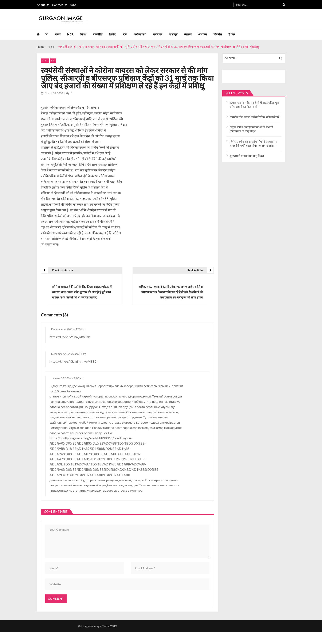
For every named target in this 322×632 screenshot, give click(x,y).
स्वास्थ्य (188, 34)
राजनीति (97, 34)
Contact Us (59, 5)
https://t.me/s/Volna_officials (70, 337)
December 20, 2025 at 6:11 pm (68, 354)
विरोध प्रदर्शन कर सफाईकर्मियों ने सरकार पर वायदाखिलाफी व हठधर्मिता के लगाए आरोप (253, 143)
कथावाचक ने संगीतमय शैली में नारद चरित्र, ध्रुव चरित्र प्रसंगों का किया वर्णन (254, 104)
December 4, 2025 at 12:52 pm (68, 329)
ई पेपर (231, 34)
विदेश (83, 34)
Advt (73, 5)
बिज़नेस (217, 34)
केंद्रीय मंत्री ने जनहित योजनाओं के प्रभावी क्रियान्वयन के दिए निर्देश (251, 129)
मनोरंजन (157, 34)
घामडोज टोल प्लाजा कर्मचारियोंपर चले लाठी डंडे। (255, 117)
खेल (125, 34)
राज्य (57, 34)
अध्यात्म (202, 34)
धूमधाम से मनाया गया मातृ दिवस (247, 156)
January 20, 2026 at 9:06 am (67, 378)
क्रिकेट (112, 34)
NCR (70, 34)
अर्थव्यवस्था (140, 34)
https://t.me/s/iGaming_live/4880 (73, 361)
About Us (43, 5)
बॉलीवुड (173, 34)
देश (46, 34)
